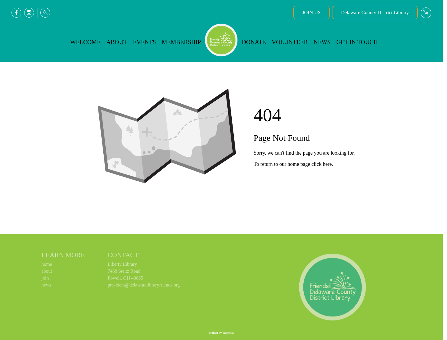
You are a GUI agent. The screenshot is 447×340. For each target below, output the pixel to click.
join (45, 279)
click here (321, 186)
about (46, 272)
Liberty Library (122, 265)
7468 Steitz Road (124, 272)
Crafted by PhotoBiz (221, 332)
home (46, 265)
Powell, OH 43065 (125, 279)
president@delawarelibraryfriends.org (144, 286)
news (46, 286)
